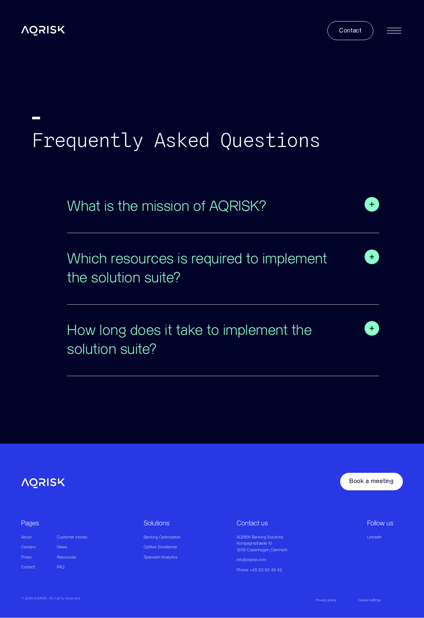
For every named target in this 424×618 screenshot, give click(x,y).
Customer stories (72, 537)
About (26, 537)
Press (26, 557)
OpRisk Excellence (160, 547)
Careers (28, 547)
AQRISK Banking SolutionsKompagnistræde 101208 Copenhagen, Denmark (262, 543)
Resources (66, 557)
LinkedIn (374, 537)
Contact (28, 567)
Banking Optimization (162, 537)
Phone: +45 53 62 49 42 (259, 570)
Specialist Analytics (161, 557)
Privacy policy (326, 600)
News (62, 547)
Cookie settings (369, 600)
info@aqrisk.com (251, 560)
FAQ (61, 567)
